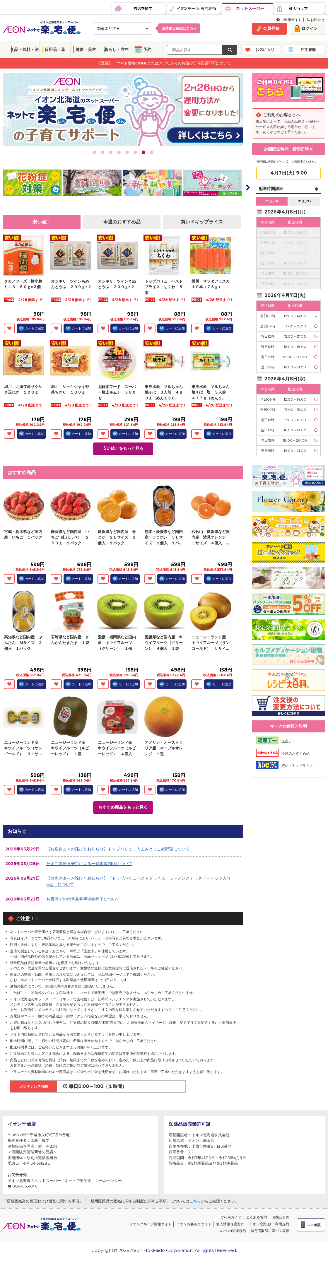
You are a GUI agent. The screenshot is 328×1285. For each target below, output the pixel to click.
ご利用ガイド (289, 20)
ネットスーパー (247, 9)
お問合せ (315, 20)
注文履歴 (308, 49)
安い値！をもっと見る (123, 448)
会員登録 (271, 28)
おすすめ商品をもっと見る (123, 807)
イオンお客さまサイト (193, 1224)
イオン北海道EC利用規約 (269, 1224)
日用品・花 (55, 49)
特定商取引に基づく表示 (270, 1230)
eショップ (299, 9)
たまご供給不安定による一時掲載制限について (89, 863)
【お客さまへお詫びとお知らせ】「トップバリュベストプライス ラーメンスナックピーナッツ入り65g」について (138, 881)
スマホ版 (314, 1225)
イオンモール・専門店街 (194, 9)
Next (247, 187)
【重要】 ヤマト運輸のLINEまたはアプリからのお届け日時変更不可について (164, 63)
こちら (195, 1201)
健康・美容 (86, 49)
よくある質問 (256, 1217)
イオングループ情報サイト (150, 1224)
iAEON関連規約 (233, 1230)
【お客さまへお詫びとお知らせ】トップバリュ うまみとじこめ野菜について (118, 849)
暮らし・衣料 (116, 49)
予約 (147, 49)
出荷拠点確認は (179, 28)
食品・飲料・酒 (24, 49)
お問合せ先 (280, 1217)
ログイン (309, 28)
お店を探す (139, 9)
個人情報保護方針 (230, 1224)
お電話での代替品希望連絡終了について (83, 899)
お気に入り (264, 49)
